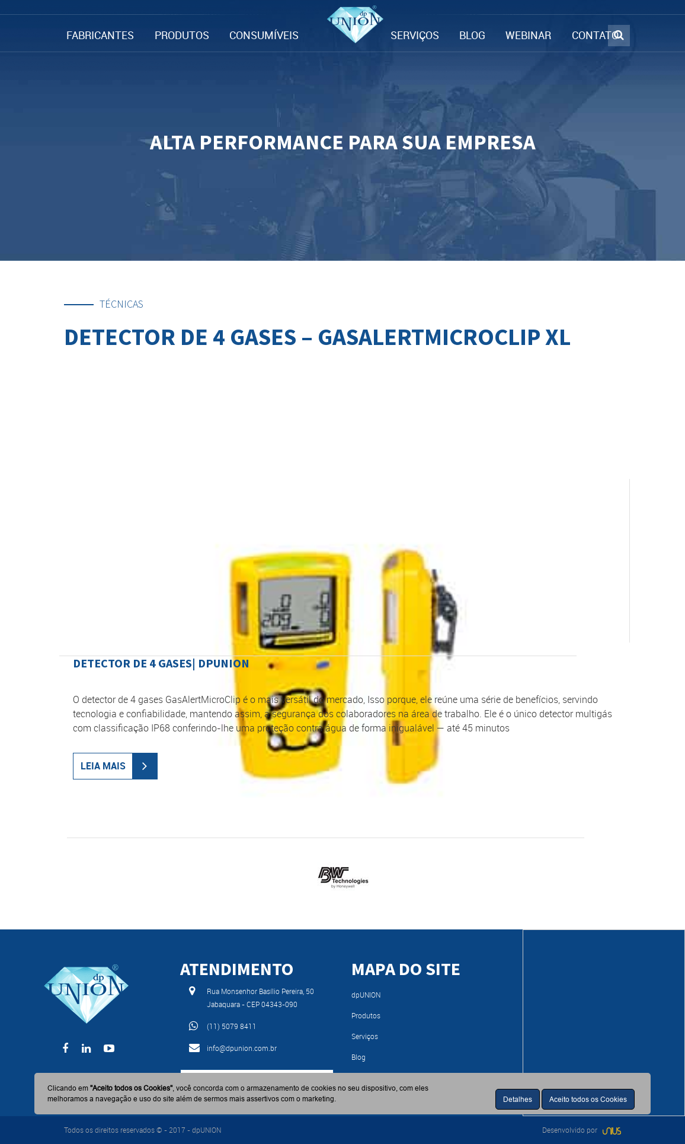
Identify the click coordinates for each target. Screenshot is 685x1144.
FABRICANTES (100, 35)
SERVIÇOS (414, 35)
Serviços (364, 1036)
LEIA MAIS (103, 765)
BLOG (472, 35)
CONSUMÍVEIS (264, 35)
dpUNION (365, 994)
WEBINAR (528, 35)
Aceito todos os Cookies (588, 1099)
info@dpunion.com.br (242, 1048)
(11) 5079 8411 (232, 1026)
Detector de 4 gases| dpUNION (161, 663)
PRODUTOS (182, 35)
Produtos (365, 1015)
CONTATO (595, 35)
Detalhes (517, 1099)
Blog (358, 1057)
